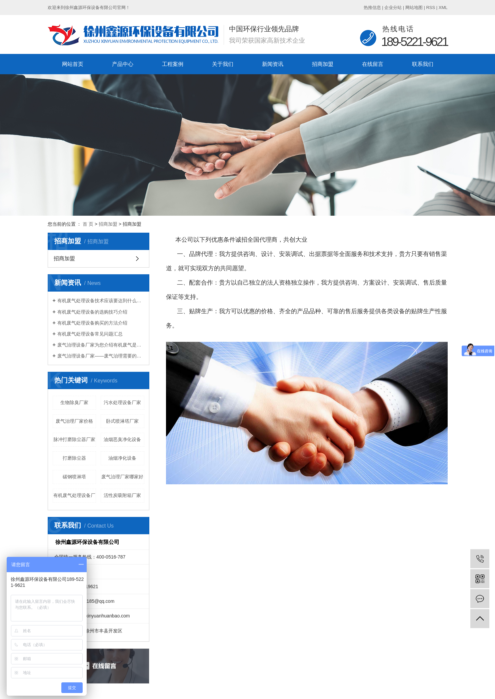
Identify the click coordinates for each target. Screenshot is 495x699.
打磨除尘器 (74, 458)
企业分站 (393, 7)
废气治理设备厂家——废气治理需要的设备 (100, 355)
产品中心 (122, 64)
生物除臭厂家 (74, 402)
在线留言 (372, 64)
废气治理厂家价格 (74, 421)
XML (443, 7)
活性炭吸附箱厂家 (122, 495)
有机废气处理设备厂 (74, 495)
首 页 (88, 224)
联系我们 (422, 64)
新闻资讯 (272, 64)
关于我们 (222, 64)
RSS (430, 7)
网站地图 (414, 7)
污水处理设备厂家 (122, 402)
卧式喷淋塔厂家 (122, 421)
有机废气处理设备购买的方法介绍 (92, 323)
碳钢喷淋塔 (74, 476)
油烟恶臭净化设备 (122, 439)
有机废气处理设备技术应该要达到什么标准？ (100, 300)
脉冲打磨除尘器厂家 (74, 439)
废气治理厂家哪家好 (122, 476)
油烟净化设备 (122, 458)
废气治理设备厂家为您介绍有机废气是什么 (100, 345)
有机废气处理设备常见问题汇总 (90, 334)
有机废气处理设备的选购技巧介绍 (92, 312)
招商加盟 (322, 64)
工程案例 (172, 64)
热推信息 (372, 7)
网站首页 (72, 64)
